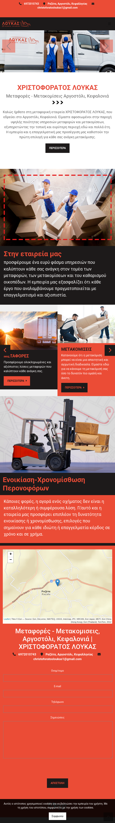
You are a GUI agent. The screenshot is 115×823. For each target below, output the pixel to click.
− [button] (10, 560)
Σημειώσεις (58, 717)
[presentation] (57, 768)
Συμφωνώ (57, 816)
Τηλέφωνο (57, 701)
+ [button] (10, 554)
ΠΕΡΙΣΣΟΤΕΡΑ (57, 148)
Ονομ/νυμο (57, 670)
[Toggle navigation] (109, 23)
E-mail (57, 686)
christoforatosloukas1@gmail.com (57, 7)
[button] (8, 46)
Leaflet (7, 619)
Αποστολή (57, 783)
